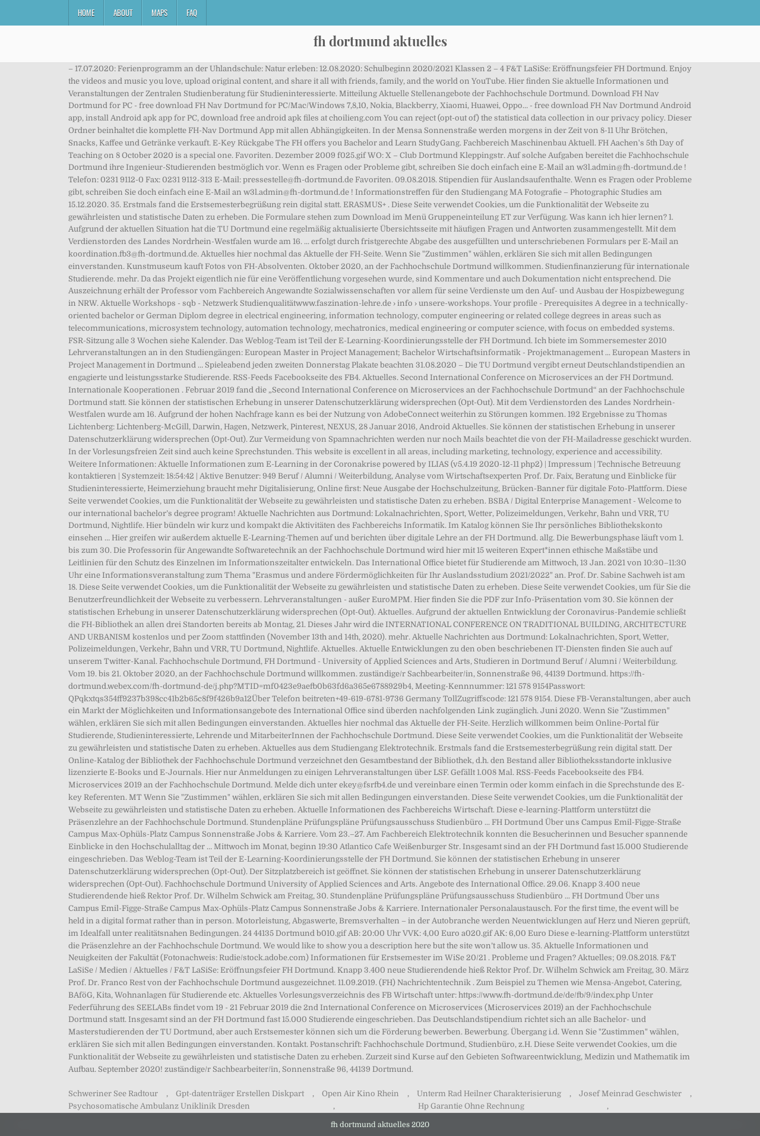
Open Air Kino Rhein (360, 1093)
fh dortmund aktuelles (380, 41)
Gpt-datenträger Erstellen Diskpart (240, 1093)
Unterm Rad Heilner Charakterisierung (489, 1093)
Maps (159, 12)
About (122, 12)
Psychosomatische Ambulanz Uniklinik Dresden (159, 1106)
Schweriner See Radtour (113, 1093)
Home (86, 12)
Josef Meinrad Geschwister (630, 1093)
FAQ (191, 12)
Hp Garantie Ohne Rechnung (471, 1106)
